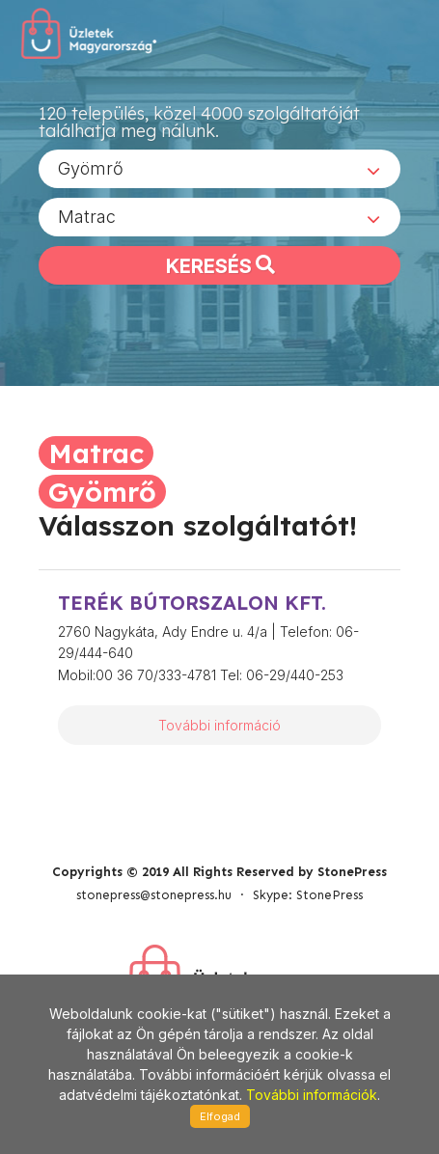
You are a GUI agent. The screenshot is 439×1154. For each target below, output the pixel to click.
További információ (219, 725)
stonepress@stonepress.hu (154, 895)
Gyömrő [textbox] (90, 168)
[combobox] (219, 169)
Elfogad (220, 1116)
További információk (311, 1094)
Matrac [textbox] (87, 216)
